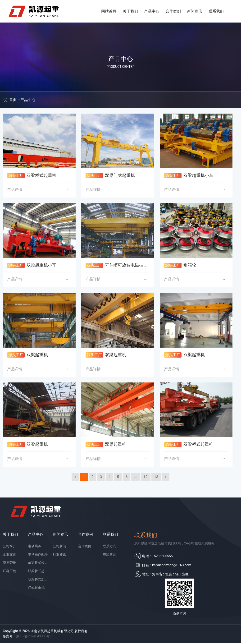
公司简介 (9, 547)
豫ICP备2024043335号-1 (34, 637)
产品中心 (151, 11)
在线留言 (109, 555)
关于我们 (130, 11)
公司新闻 (59, 547)
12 (146, 478)
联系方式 (109, 547)
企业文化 (9, 555)
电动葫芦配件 (38, 555)
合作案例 (173, 11)
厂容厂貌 (9, 572)
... (135, 478)
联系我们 (216, 11)
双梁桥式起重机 (38, 572)
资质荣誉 (9, 564)
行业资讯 (59, 555)
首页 (13, 101)
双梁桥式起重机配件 (38, 580)
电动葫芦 (34, 547)
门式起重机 (36, 589)
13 (157, 478)
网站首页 (108, 11)
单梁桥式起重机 (38, 564)
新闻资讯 (194, 11)
